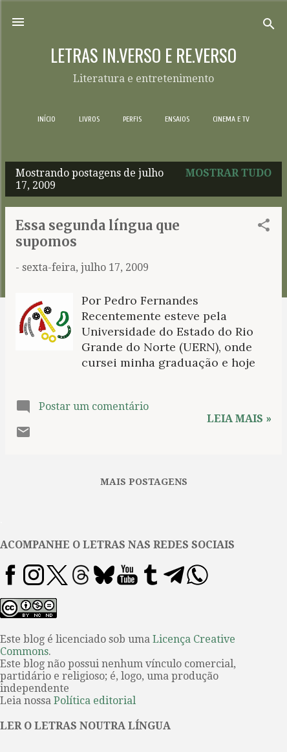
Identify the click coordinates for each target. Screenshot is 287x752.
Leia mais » (239, 419)
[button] (263, 227)
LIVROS (89, 119)
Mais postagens (143, 482)
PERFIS (132, 119)
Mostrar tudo (228, 173)
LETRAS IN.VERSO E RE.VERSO (143, 55)
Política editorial (95, 700)
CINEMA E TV (231, 119)
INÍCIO (46, 119)
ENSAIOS (177, 119)
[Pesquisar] (269, 26)
